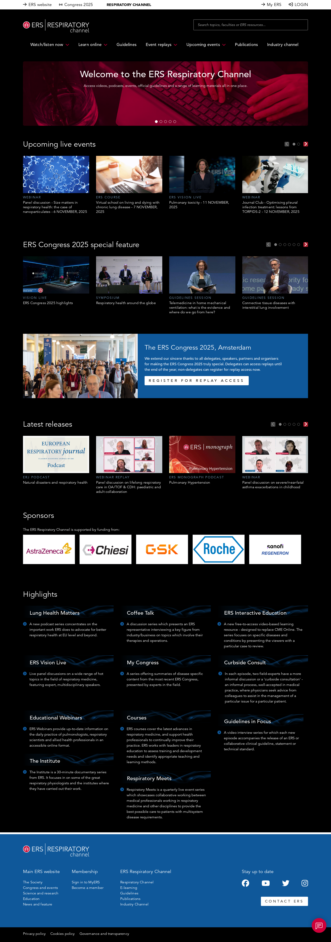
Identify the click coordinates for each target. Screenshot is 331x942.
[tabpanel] (165, 93)
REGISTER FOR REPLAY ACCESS (197, 380)
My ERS (274, 4)
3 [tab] (165, 121)
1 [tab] (156, 121)
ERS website (40, 4)
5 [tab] (174, 121)
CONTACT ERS (284, 901)
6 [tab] (298, 244)
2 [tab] (161, 121)
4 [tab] (170, 121)
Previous (287, 144)
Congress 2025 (78, 4)
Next (305, 144)
